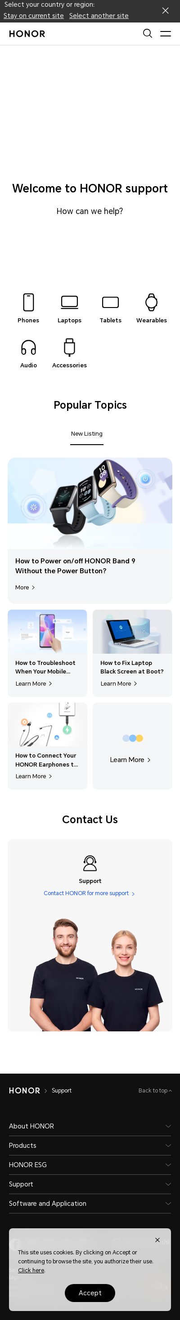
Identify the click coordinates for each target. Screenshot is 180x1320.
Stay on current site (34, 15)
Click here (31, 1270)
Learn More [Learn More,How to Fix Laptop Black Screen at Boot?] (120, 683)
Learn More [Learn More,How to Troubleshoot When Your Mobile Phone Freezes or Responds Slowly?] (35, 683)
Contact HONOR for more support (86, 893)
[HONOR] (24, 1090)
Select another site (99, 15)
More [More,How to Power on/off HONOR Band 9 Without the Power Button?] (26, 587)
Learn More (131, 760)
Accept (90, 1293)
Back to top (154, 1091)
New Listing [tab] (87, 433)
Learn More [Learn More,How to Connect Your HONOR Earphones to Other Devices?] (35, 776)
